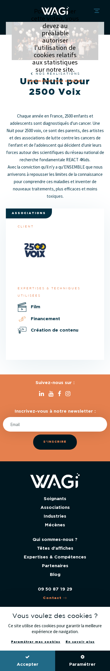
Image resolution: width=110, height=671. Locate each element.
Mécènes (55, 525)
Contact (55, 598)
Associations (55, 507)
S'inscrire (55, 442)
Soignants (55, 499)
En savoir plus (80, 642)
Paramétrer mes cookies (55, 81)
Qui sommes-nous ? (55, 539)
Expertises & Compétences (55, 557)
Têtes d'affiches (55, 548)
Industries (55, 516)
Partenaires (55, 566)
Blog (55, 574)
